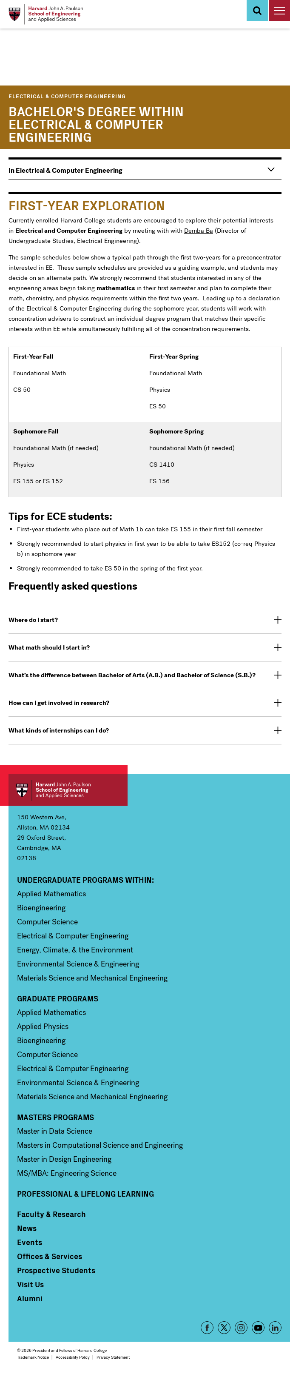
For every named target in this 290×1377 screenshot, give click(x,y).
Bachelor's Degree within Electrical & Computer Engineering (96, 123)
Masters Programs (55, 1117)
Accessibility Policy (73, 1357)
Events (29, 1242)
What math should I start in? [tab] (49, 647)
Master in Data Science (54, 1131)
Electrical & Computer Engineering (67, 96)
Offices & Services (49, 1256)
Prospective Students (56, 1270)
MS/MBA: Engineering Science (67, 1173)
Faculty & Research (51, 1214)
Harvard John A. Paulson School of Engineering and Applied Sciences (68, 790)
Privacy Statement (113, 1357)
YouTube (258, 1327)
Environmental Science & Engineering (78, 964)
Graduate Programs (57, 998)
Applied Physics (42, 1026)
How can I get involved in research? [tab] (59, 702)
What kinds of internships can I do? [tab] (59, 730)
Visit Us (30, 1284)
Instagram (241, 1327)
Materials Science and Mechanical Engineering (92, 978)
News (27, 1228)
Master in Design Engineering (64, 1159)
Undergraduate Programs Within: (85, 880)
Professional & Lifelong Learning (85, 1193)
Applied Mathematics (51, 894)
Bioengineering (41, 908)
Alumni (30, 1298)
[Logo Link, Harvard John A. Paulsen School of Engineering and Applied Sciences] (46, 14)
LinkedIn (275, 1327)
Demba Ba (198, 230)
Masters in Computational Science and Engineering (100, 1145)
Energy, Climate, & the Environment (75, 950)
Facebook (207, 1327)
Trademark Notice (33, 1357)
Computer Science (47, 922)
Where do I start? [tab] (33, 620)
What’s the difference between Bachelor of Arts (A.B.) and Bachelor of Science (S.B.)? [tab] (132, 675)
